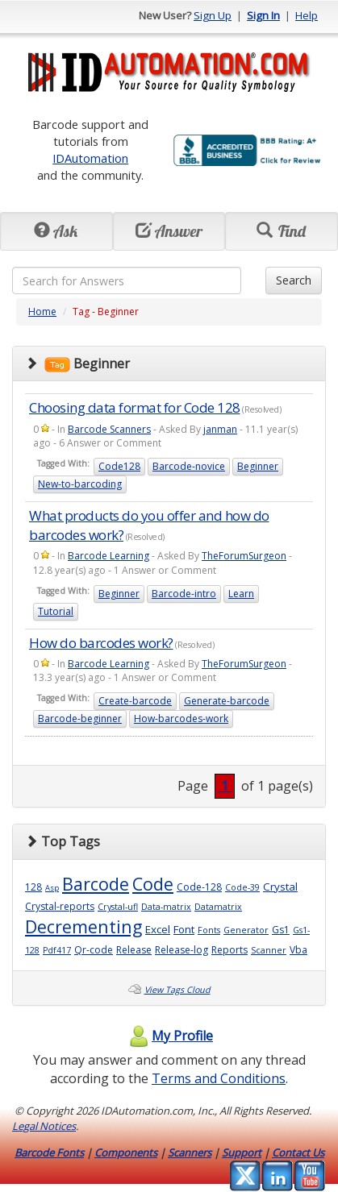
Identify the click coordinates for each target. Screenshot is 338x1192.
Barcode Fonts (49, 1152)
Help (306, 15)
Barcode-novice (188, 466)
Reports (229, 950)
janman (220, 429)
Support (241, 1152)
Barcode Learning (108, 556)
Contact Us (298, 1152)
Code (152, 883)
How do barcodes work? (101, 642)
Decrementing (83, 926)
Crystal (280, 886)
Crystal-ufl (118, 906)
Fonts (209, 930)
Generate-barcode (226, 701)
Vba (298, 950)
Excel (157, 929)
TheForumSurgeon (244, 556)
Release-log (181, 950)
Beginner (257, 466)
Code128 (119, 466)
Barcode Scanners (109, 429)
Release (134, 950)
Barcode (95, 883)
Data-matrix (166, 906)
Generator (246, 930)
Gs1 (281, 930)
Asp (52, 888)
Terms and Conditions (219, 1078)
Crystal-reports (59, 906)
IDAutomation (90, 158)
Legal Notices (44, 1126)
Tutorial (55, 611)
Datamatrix (218, 906)
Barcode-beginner (80, 718)
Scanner (268, 950)
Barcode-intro (184, 593)
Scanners (189, 1152)
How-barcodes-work (181, 718)
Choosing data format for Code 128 (134, 407)
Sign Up (213, 15)
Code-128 (199, 887)
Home (42, 311)
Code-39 (242, 887)
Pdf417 (57, 950)
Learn (241, 593)
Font (183, 929)
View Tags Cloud (177, 989)
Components (125, 1152)
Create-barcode (135, 701)
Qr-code (93, 950)
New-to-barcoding (80, 484)
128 (33, 887)
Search (293, 280)
